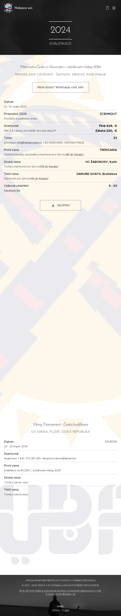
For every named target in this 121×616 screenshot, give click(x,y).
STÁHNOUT (108, 114)
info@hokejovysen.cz (29, 142)
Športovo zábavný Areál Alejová (81, 74)
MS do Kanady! (75, 154)
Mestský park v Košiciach (34, 74)
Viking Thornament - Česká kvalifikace (60, 424)
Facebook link (12, 190)
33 (115, 138)
